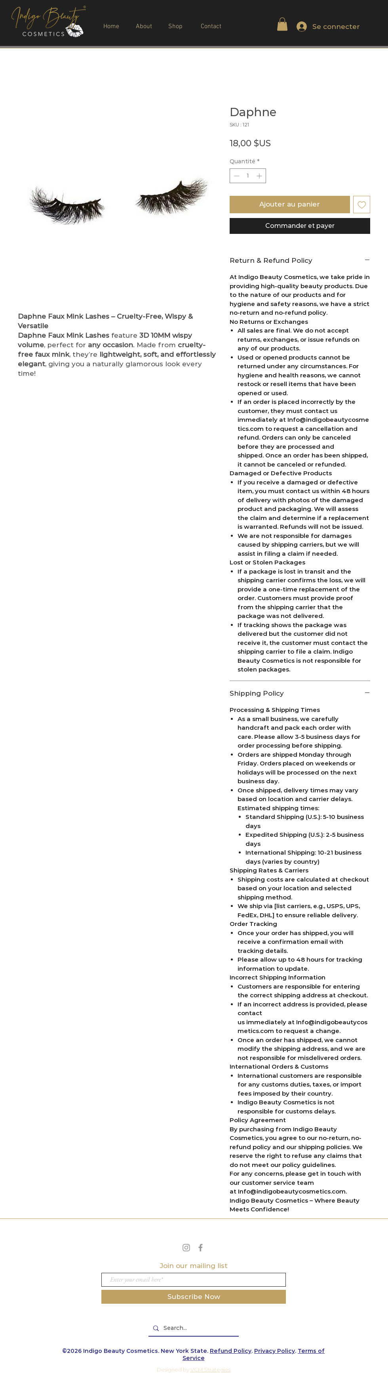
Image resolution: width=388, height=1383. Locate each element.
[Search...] (193, 1328)
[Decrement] (236, 176)
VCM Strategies (210, 1369)
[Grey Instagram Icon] (186, 1248)
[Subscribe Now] (193, 1297)
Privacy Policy (274, 1350)
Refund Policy (230, 1350)
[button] (282, 24)
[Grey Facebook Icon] (200, 1248)
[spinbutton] (248, 176)
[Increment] (260, 176)
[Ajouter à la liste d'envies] (362, 204)
